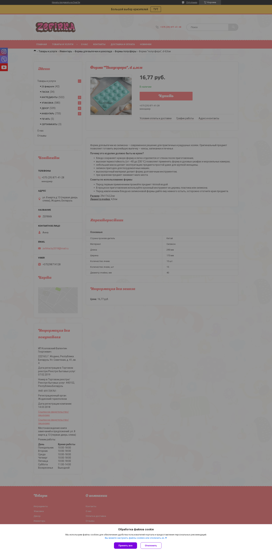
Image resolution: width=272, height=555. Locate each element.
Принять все (125, 545)
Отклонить (151, 545)
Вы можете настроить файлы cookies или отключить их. (135, 538)
